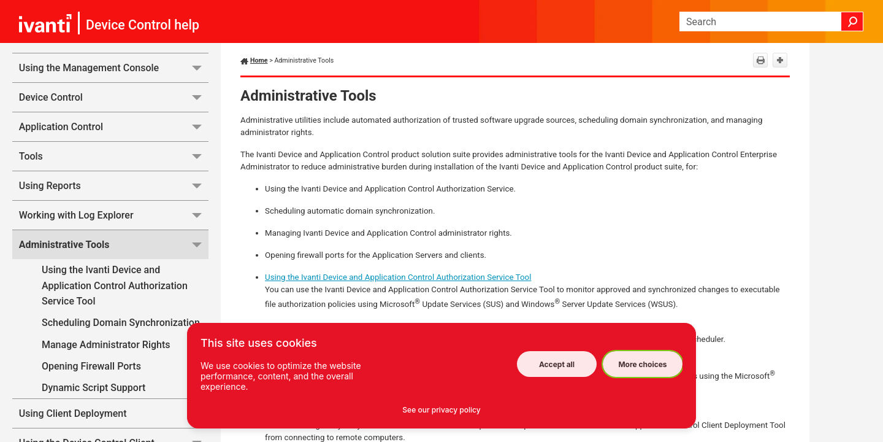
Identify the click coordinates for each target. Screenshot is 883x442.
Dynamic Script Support (93, 388)
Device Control (113, 97)
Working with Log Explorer (113, 215)
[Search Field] (771, 21)
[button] (852, 21)
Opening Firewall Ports (125, 366)
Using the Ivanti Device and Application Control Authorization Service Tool (115, 285)
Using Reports (113, 185)
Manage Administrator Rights (106, 345)
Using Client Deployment (113, 413)
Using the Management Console (113, 67)
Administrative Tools (113, 244)
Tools (113, 156)
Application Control (113, 126)
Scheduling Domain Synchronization (121, 322)
